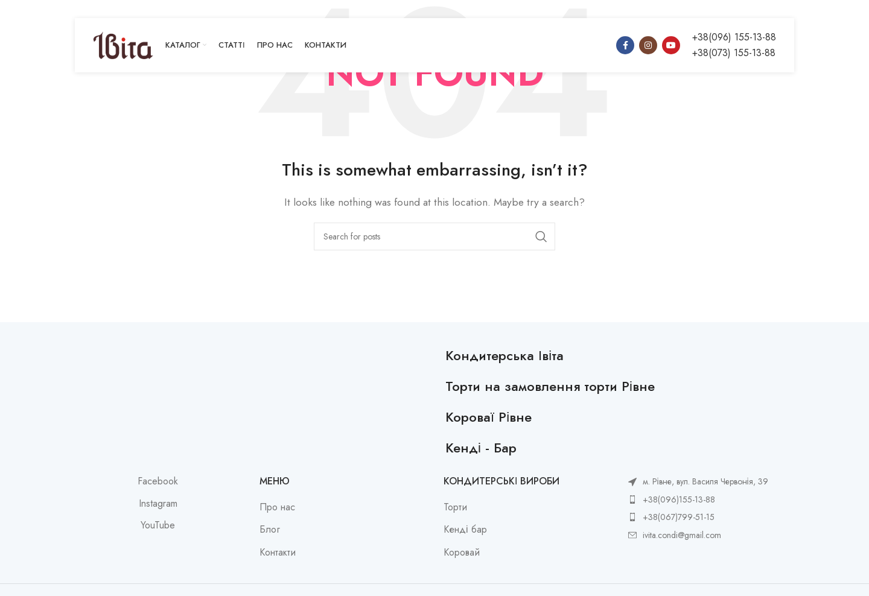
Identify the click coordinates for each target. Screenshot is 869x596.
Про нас (277, 507)
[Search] (434, 236)
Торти (455, 507)
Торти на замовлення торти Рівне (550, 386)
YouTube (158, 525)
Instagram (158, 503)
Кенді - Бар (481, 447)
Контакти (277, 552)
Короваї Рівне (488, 416)
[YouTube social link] (671, 45)
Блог (269, 529)
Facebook (158, 481)
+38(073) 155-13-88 (733, 53)
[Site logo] (123, 44)
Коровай (462, 552)
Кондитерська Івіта (504, 355)
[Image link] (254, 354)
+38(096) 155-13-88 (734, 37)
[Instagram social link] (648, 45)
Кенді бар (465, 529)
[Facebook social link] (625, 45)
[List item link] (698, 499)
